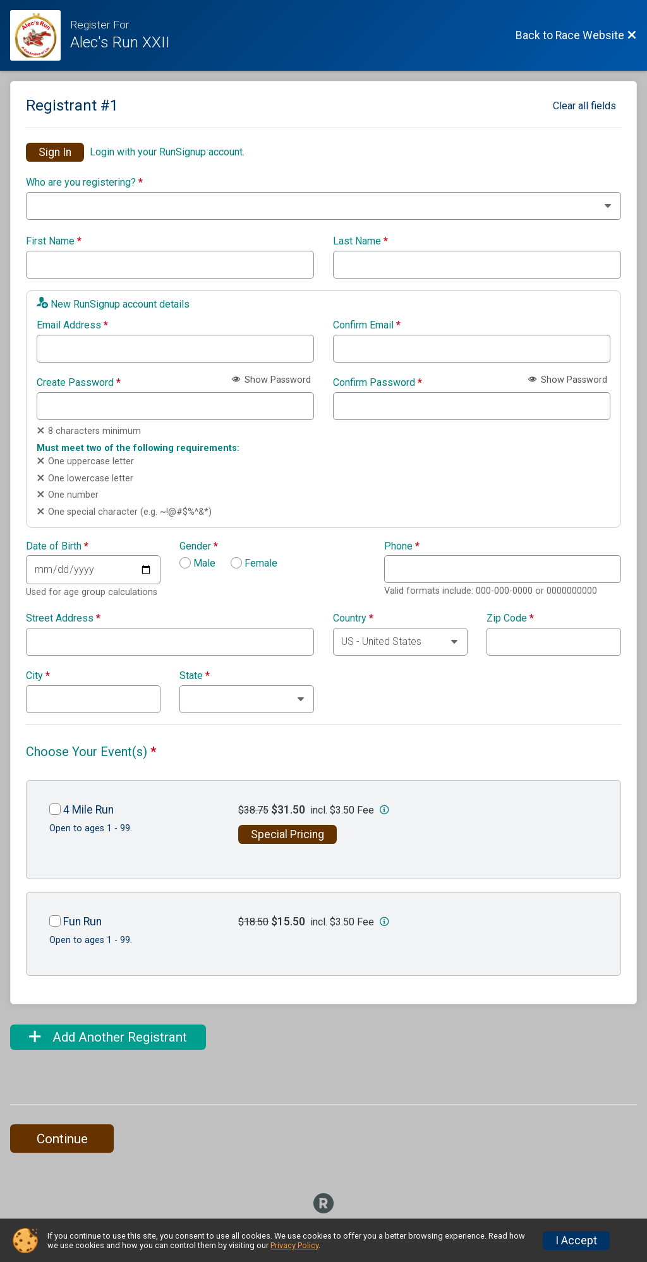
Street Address (63, 618)
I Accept (576, 1240)
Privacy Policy (294, 1245)
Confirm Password (377, 382)
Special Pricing (287, 834)
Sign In (55, 152)
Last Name (360, 241)
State (194, 676)
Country (353, 618)
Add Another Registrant (108, 1037)
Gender (198, 546)
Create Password (79, 382)
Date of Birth (57, 546)
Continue (62, 1138)
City (38, 676)
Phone (402, 546)
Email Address (72, 325)
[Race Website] (40, 35)
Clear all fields (584, 106)
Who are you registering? (84, 182)
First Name (54, 241)
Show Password (271, 380)
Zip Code (510, 618)
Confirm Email (367, 325)
